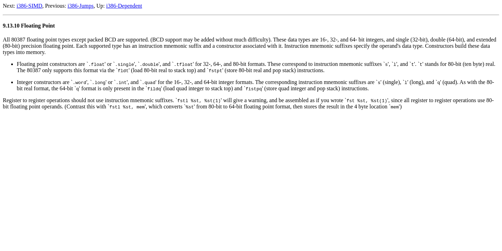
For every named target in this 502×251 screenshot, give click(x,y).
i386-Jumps (81, 6)
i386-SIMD (30, 6)
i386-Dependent (124, 6)
